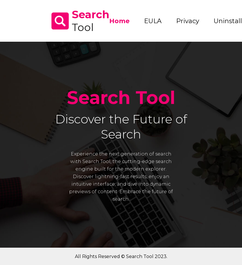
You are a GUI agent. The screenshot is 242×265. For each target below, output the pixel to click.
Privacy (187, 21)
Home (119, 21)
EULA (153, 21)
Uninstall (228, 21)
